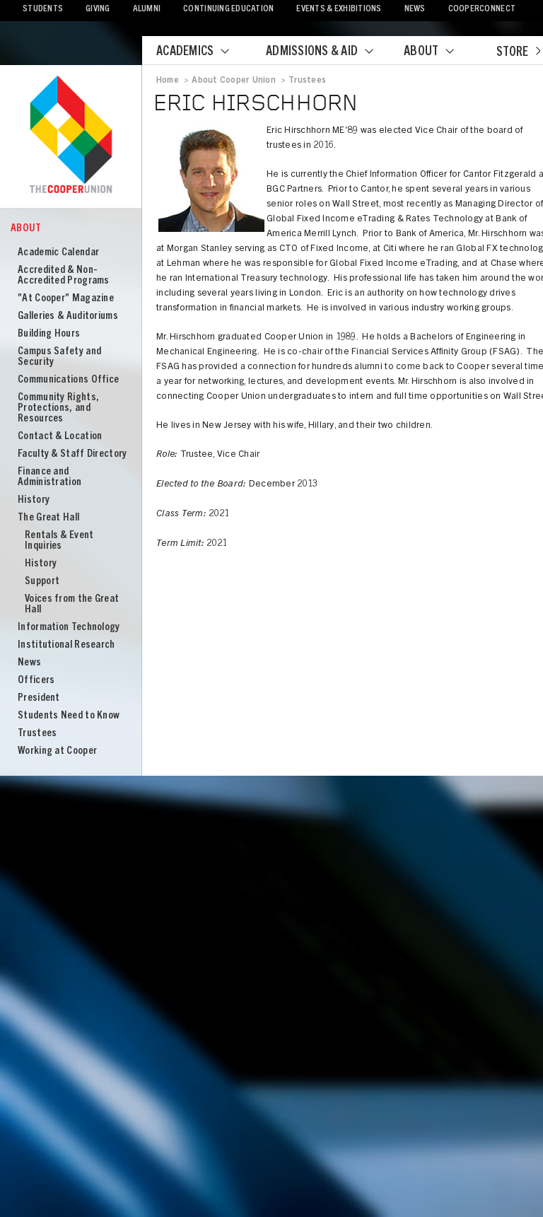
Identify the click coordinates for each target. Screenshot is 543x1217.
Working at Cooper (57, 751)
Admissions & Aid (328, 52)
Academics (201, 52)
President (39, 698)
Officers (36, 680)
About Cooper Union (233, 80)
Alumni (147, 9)
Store (518, 53)
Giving (98, 9)
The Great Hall (48, 518)
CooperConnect (481, 9)
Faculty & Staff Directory (72, 454)
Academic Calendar (58, 253)
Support (42, 581)
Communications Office (68, 380)
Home (167, 80)
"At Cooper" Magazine (66, 298)
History (33, 500)
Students (43, 9)
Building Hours (49, 334)
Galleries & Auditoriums (68, 316)
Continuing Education (228, 9)
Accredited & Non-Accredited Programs (64, 275)
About (438, 52)
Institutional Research (66, 645)
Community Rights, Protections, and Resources (58, 408)
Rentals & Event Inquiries (59, 541)
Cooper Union (70, 135)
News (415, 9)
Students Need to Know (68, 716)
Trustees (37, 733)
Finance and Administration (49, 477)
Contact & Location (60, 436)
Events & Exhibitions (338, 9)
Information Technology (69, 627)
